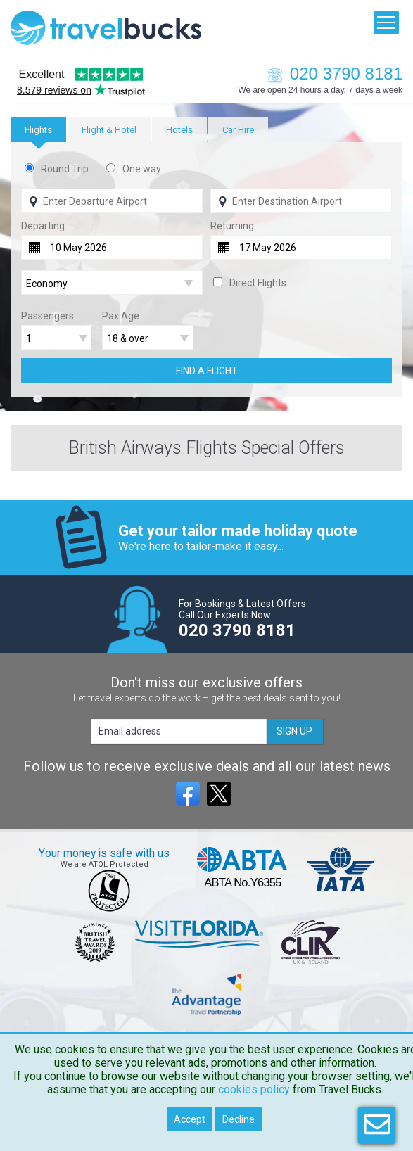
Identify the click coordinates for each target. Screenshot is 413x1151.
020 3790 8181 (331, 73)
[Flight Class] (112, 283)
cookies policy (254, 1089)
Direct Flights (257, 282)
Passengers (47, 316)
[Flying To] (301, 201)
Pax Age (120, 316)
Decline (238, 1119)
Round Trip (65, 168)
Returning (232, 225)
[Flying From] (112, 201)
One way (141, 168)
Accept (189, 1119)
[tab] (38, 129)
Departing (43, 225)
